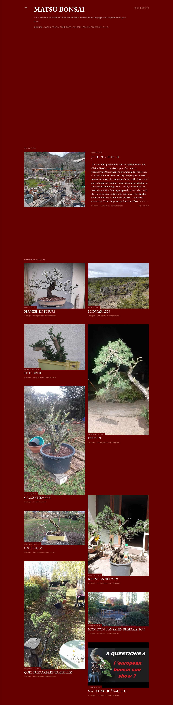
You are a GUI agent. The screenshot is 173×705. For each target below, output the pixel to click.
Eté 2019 (94, 438)
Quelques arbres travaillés (48, 672)
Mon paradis (99, 311)
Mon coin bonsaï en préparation (116, 629)
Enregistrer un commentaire (111, 206)
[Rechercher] (141, 8)
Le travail (33, 373)
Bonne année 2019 (103, 579)
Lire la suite (143, 206)
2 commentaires (39, 502)
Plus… (106, 27)
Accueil (38, 27)
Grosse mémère (37, 497)
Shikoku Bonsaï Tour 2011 (87, 27)
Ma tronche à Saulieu (107, 691)
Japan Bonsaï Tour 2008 (57, 27)
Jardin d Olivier (105, 157)
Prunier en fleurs (39, 311)
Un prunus (33, 548)
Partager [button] (94, 206)
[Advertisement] (86, 233)
